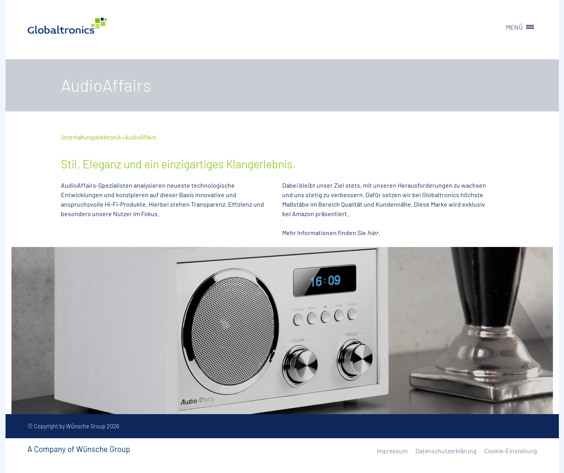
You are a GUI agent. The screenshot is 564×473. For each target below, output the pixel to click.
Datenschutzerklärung (445, 450)
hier (372, 232)
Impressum (392, 450)
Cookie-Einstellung (510, 450)
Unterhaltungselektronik (91, 137)
